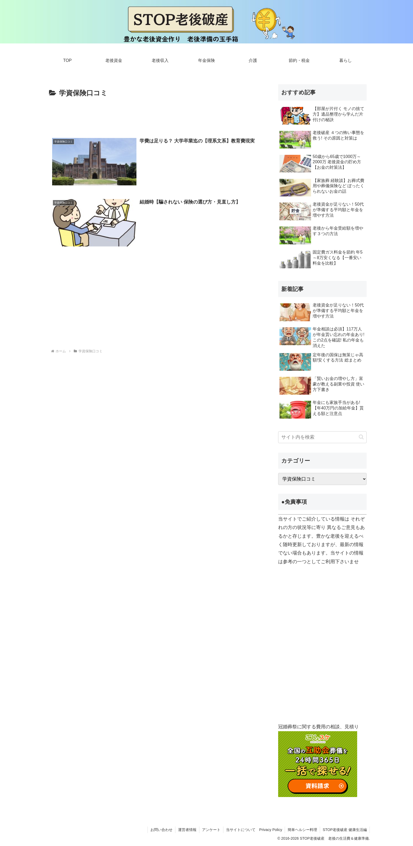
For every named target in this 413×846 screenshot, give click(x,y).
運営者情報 (187, 830)
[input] (322, 437)
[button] (361, 437)
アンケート (211, 830)
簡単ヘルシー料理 (302, 830)
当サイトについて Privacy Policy (254, 830)
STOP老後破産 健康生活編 (345, 830)
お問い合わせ (161, 830)
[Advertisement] (154, 114)
